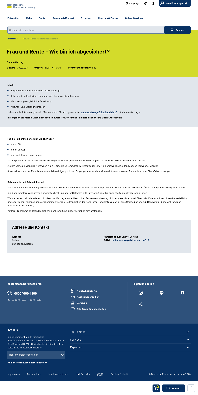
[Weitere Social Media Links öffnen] (141, 304)
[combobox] (85, 30)
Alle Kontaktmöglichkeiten (91, 308)
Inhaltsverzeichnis (58, 374)
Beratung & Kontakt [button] (63, 18)
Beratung (82, 302)
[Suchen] (177, 30)
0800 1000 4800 (25, 293)
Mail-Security (83, 374)
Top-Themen (78, 331)
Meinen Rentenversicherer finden (25, 362)
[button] (132, 3)
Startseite (13, 39)
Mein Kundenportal (176, 3)
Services (75, 339)
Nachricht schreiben (88, 296)
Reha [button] (29, 18)
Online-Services (134, 18)
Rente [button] (42, 18)
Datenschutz (34, 374)
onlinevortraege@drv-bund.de (128, 240)
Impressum (13, 374)
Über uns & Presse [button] (108, 18)
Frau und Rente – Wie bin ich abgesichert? (40, 39)
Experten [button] (86, 18)
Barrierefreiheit (119, 374)
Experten (76, 347)
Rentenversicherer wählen (23, 354)
